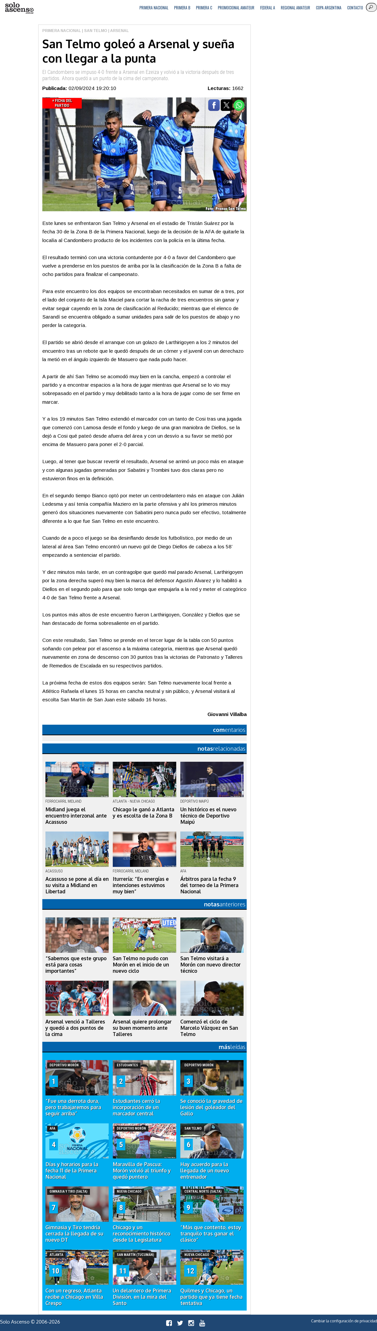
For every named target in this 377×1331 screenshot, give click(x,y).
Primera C (204, 8)
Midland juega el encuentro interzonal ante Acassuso (76, 815)
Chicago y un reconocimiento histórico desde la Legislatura (141, 1233)
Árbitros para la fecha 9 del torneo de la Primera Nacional (209, 885)
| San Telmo (94, 31)
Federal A (267, 8)
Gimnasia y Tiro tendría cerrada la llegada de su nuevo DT (74, 1233)
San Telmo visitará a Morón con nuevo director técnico (210, 964)
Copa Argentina (328, 8)
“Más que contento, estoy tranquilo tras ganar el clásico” (210, 1233)
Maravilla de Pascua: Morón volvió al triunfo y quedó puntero (142, 1170)
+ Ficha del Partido (62, 103)
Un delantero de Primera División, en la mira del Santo (142, 1296)
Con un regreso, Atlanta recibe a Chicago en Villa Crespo (74, 1296)
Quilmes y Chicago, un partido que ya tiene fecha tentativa (211, 1296)
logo (19, 8)
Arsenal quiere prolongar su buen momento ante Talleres (142, 1027)
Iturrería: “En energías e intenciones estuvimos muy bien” (141, 885)
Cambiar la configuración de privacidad (344, 1320)
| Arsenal (118, 31)
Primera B (182, 8)
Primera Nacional (153, 8)
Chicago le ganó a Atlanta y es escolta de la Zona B (143, 812)
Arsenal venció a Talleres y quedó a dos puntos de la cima (75, 1027)
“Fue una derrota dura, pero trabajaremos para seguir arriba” (73, 1107)
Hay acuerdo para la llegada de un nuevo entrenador (204, 1170)
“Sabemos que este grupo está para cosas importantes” (76, 964)
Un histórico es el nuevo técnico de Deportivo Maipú (208, 815)
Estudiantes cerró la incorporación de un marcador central (136, 1107)
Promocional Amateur (236, 8)
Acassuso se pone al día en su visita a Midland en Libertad (77, 885)
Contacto (355, 8)
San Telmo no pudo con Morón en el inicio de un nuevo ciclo (141, 964)
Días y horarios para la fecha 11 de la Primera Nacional (71, 1170)
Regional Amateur (295, 8)
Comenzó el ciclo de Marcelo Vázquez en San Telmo (209, 1027)
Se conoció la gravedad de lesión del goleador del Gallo (211, 1107)
